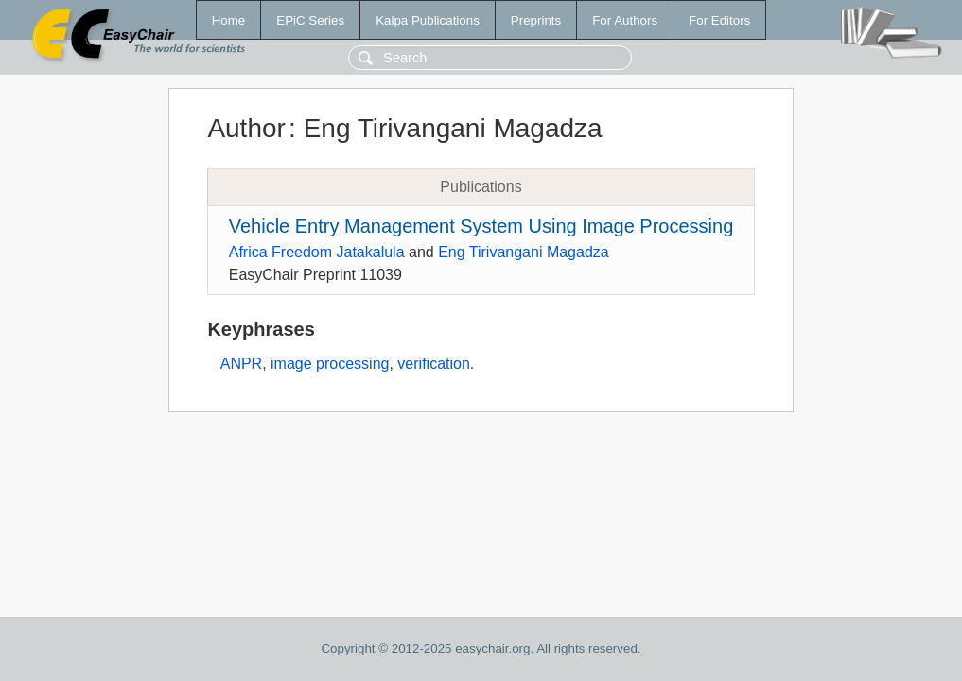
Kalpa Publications (428, 20)
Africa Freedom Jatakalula (317, 252)
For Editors (719, 20)
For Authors (624, 20)
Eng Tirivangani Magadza (523, 252)
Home (229, 20)
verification (433, 364)
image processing (330, 364)
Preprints (536, 20)
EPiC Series (310, 20)
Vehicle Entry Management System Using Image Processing (481, 226)
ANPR (241, 364)
